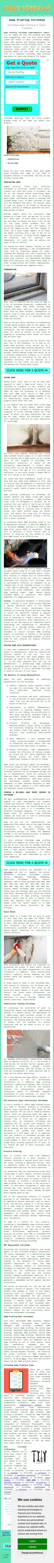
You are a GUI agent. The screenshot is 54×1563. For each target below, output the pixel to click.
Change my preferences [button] (32, 1553)
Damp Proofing (8, 1535)
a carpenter (40, 1473)
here (24, 1359)
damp (30, 121)
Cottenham (8, 872)
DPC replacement (22, 1296)
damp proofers (37, 889)
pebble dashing (22, 1485)
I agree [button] (32, 1541)
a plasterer (21, 1489)
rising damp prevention (17, 1422)
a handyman (13, 1473)
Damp (6, 764)
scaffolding (40, 1487)
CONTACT (39, 15)
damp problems (34, 636)
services (45, 901)
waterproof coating (29, 613)
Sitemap (5, 1532)
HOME (22, 15)
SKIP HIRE (31, 1480)
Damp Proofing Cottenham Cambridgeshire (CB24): (27, 33)
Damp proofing (10, 870)
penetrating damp (41, 193)
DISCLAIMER (47, 15)
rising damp (29, 398)
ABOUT (33, 15)
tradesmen (18, 1466)
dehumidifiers (44, 750)
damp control (42, 1422)
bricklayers (41, 1482)
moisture (23, 704)
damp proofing (43, 54)
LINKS (27, 15)
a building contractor (25, 1475)
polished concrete (12, 1482)
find (11, 1321)
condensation (41, 304)
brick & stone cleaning (16, 1478)
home (12, 1454)
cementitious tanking (40, 1059)
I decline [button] (32, 1547)
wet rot (15, 242)
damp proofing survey (20, 345)
